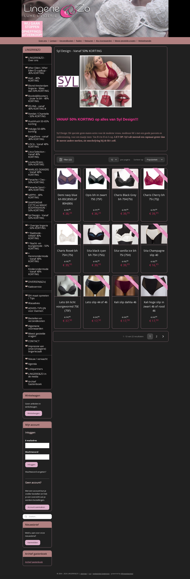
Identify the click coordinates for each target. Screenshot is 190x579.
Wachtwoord (31, 452)
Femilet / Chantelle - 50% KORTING (38, 115)
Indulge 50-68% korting (36, 130)
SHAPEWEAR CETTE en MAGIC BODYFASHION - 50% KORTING (37, 206)
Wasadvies (34, 303)
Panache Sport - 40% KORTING (37, 189)
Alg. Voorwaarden (104, 40)
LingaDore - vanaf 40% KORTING (38, 138)
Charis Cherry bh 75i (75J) (154, 197)
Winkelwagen (33, 413)
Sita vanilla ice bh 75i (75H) (125, 253)
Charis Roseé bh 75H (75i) (67, 253)
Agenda (32, 364)
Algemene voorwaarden (35, 327)
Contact (53, 40)
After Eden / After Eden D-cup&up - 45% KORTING (38, 70)
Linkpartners (35, 369)
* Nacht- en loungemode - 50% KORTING (38, 246)
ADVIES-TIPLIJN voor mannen (37, 310)
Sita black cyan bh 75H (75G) (96, 253)
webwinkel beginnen (101, 573)
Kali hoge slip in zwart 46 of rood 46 (154, 306)
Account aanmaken (36, 507)
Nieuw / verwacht (38, 359)
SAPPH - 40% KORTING (35, 196)
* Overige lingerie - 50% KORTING (38, 227)
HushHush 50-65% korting (38, 123)
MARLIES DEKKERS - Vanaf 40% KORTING (38, 172)
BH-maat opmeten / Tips (38, 297)
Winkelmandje (144, 40)
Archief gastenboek (34, 562)
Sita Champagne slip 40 (154, 253)
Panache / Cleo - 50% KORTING (37, 181)
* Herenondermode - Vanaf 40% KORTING (38, 257)
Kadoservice (35, 286)
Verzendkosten (66, 40)
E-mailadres (31, 440)
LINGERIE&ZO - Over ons (36, 59)
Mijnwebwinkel (127, 573)
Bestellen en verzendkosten (36, 320)
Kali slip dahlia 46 (125, 302)
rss (90, 573)
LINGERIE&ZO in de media (37, 375)
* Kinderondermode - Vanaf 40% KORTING (38, 270)
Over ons (43, 40)
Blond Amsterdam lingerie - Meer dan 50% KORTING (38, 88)
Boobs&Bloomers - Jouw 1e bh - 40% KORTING (38, 98)
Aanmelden (32, 542)
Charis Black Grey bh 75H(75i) (125, 197)
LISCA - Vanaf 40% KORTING (38, 145)
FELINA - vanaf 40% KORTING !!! (37, 107)
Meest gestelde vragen (125, 40)
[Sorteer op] (155, 159)
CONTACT (34, 341)
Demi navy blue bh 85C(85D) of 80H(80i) (67, 199)
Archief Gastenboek (35, 383)
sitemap (83, 573)
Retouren (89, 40)
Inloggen (31, 464)
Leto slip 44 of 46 (96, 302)
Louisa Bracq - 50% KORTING (36, 163)
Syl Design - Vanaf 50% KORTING (38, 217)
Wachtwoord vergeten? (35, 471)
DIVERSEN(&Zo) (37, 281)
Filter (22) (65, 159)
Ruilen (79, 40)
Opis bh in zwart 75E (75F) (96, 197)
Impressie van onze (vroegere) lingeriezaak (37, 349)
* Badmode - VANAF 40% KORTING (35, 235)
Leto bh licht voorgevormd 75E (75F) (67, 306)
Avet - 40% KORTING (34, 79)
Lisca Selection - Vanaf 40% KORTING (37, 154)
